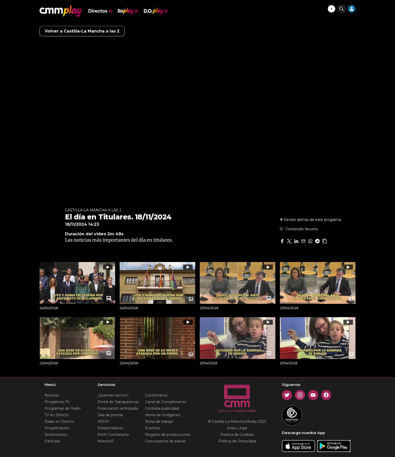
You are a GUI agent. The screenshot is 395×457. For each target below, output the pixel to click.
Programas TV (57, 402)
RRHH (103, 421)
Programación (57, 428)
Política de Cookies (237, 434)
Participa (52, 441)
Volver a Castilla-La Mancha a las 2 (82, 31)
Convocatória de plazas (165, 441)
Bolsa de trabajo (159, 421)
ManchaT (105, 441)
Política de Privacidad (237, 441)
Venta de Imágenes (162, 415)
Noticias (52, 395)
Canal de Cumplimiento (165, 402)
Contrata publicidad (162, 408)
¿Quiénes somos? (113, 395)
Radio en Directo (59, 421)
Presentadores (110, 428)
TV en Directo (57, 415)
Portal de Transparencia (118, 402)
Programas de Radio (63, 408)
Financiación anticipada (117, 408)
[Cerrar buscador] (341, 9)
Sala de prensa (110, 415)
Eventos (152, 428)
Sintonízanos (56, 434)
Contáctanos (156, 395)
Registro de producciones (167, 434)
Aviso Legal (237, 428)
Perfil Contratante (113, 434)
